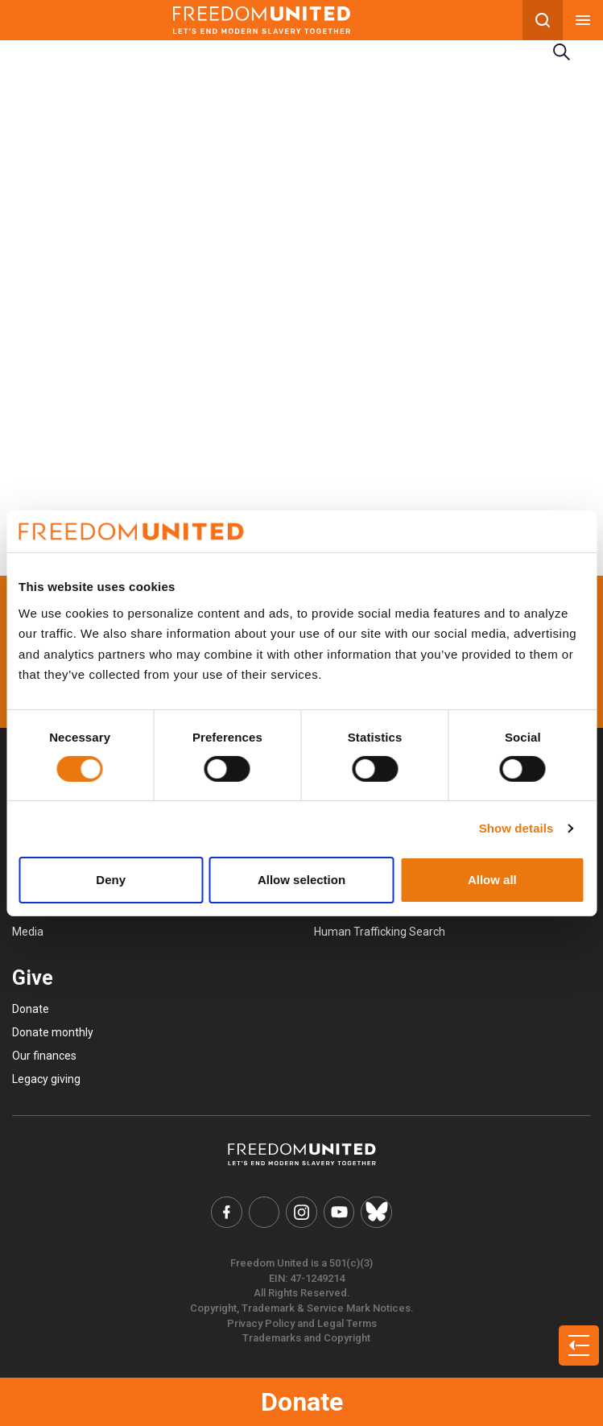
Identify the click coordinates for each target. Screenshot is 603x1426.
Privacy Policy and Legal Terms (302, 1322)
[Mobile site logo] (261, 20)
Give (32, 978)
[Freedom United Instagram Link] (302, 1212)
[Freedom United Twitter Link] (265, 1212)
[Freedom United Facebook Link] (228, 1212)
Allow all (492, 880)
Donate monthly (52, 1032)
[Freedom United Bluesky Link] (375, 1212)
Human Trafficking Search (379, 931)
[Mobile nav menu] (583, 20)
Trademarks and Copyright (306, 1337)
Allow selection (301, 880)
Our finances (44, 1055)
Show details (516, 828)
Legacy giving (46, 1079)
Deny (111, 880)
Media (27, 931)
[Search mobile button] (542, 20)
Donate (302, 1402)
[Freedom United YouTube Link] (339, 1212)
